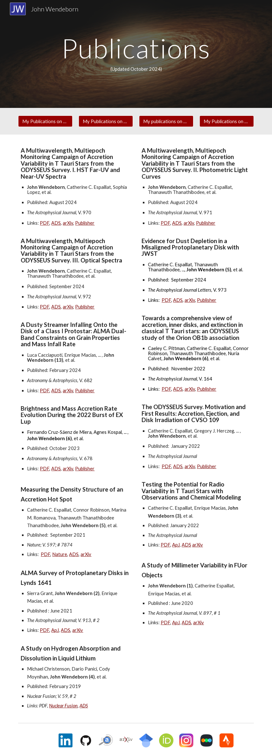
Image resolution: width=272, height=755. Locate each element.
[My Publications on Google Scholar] (227, 121)
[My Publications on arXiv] (106, 121)
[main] (136, 54)
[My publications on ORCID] (166, 121)
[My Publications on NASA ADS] (45, 121)
